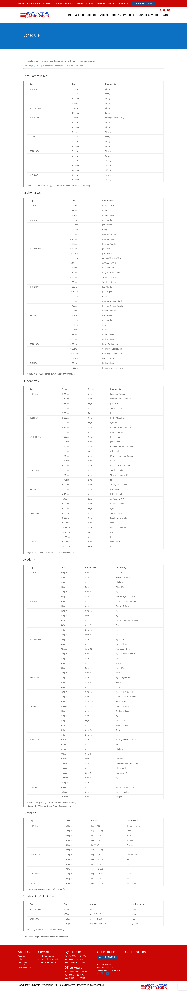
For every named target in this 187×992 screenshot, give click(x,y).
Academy (59, 66)
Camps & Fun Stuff (64, 3)
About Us (21, 956)
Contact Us (122, 3)
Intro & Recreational (82, 14)
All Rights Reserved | (66, 985)
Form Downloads (25, 968)
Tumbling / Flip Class (74, 66)
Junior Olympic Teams (154, 14)
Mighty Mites (34, 66)
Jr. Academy (47, 66)
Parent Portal (34, 3)
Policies (21, 959)
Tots (25, 66)
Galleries (100, 3)
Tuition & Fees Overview (23, 963)
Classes (47, 3)
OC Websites (97, 985)
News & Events (85, 3)
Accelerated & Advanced (117, 14)
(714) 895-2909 (107, 957)
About (111, 3)
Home (21, 3)
